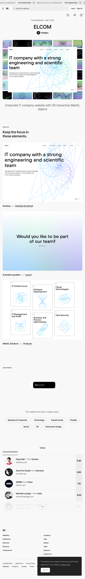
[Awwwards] (7, 8)
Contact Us (48, 554)
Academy (47, 535)
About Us (47, 550)
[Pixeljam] (42, 33)
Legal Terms (19, 563)
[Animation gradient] (42, 241)
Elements (6, 543)
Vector (26, 427)
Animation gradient (11, 275)
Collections (7, 539)
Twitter (32, 566)
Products (27, 344)
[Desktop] (42, 172)
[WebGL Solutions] (42, 310)
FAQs (45, 546)
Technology (39, 420)
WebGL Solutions (11, 343)
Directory (6, 546)
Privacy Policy (30, 563)
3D (37, 427)
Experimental (57, 420)
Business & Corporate (17, 420)
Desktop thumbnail (24, 206)
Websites (6, 535)
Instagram (15, 566)
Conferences (7, 550)
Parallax (73, 420)
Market (46, 543)
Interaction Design (53, 427)
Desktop (7, 206)
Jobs (45, 539)
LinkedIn (24, 566)
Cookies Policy (8, 563)
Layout (28, 275)
